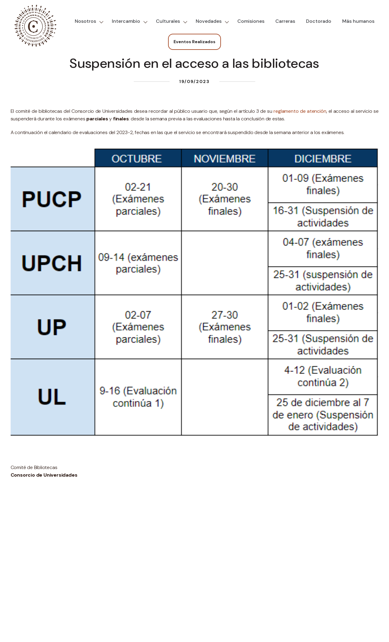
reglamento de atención (300, 111)
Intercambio (126, 21)
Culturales (168, 21)
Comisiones (250, 21)
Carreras (285, 21)
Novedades (209, 21)
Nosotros (85, 21)
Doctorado (318, 21)
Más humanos (358, 21)
